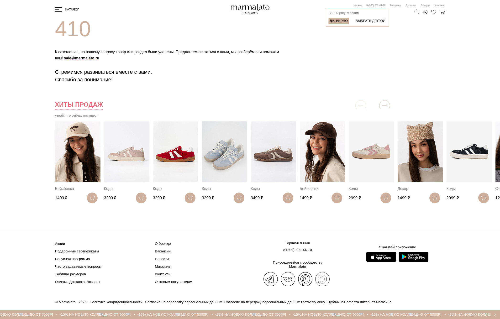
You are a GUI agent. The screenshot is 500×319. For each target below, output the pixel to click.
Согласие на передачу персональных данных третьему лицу (274, 302)
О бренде (163, 243)
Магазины (395, 5)
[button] (384, 105)
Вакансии (163, 251)
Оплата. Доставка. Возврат (77, 282)
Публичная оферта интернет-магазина (359, 302)
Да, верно (339, 21)
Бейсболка (64, 189)
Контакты (440, 5)
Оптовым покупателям (173, 282)
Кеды (108, 189)
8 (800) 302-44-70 (375, 5)
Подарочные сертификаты (77, 251)
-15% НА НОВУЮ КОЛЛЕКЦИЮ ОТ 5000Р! (98, 314)
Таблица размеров (70, 274)
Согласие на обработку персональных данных (183, 302)
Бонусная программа (72, 259)
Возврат (425, 5)
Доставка (411, 5)
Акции (60, 243)
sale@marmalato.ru (81, 58)
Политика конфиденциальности (116, 302)
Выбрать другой (370, 21)
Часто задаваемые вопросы (78, 266)
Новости (162, 259)
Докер (403, 189)
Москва (357, 5)
